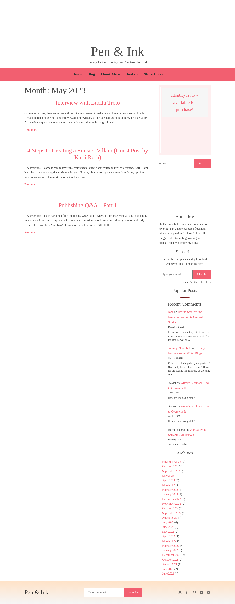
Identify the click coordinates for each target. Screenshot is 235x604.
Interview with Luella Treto (88, 102)
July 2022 (168, 522)
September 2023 (171, 471)
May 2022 (168, 531)
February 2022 (170, 545)
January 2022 (170, 550)
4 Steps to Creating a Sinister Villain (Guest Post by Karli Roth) (87, 153)
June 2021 (168, 573)
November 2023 (171, 461)
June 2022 (168, 527)
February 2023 (170, 489)
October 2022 (170, 508)
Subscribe (201, 274)
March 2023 (169, 485)
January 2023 (170, 494)
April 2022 (168, 536)
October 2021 (170, 559)
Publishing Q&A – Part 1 (87, 205)
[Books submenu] (137, 74)
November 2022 (171, 503)
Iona (170, 311)
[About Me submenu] (119, 74)
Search (202, 163)
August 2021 (169, 564)
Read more (30, 129)
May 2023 (168, 475)
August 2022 (169, 517)
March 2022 (169, 541)
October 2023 (170, 466)
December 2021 (171, 555)
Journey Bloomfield (179, 348)
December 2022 (171, 499)
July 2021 (168, 569)
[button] (117, 23)
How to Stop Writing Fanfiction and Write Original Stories (185, 317)
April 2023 (168, 480)
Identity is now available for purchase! (184, 102)
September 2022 (171, 513)
